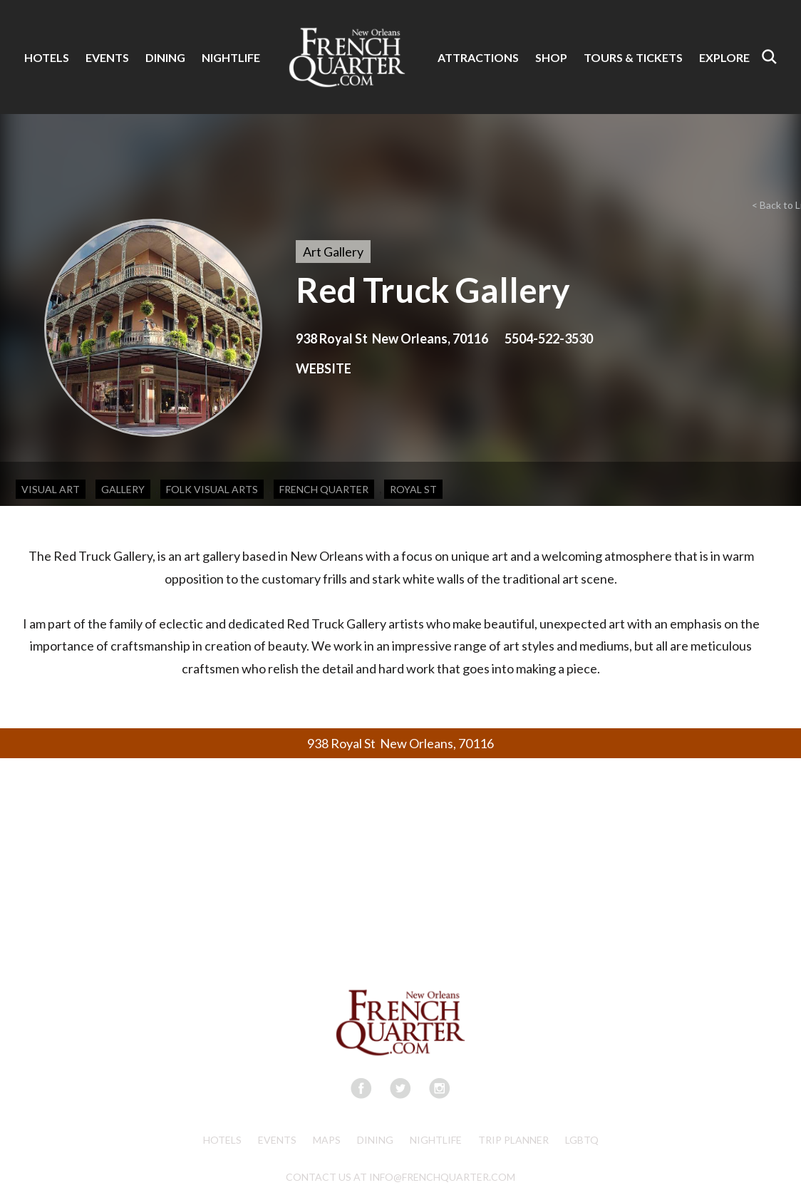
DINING (165, 57)
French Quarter (323, 489)
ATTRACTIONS (478, 57)
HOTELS (46, 57)
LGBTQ (582, 1140)
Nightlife (436, 1140)
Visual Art (50, 489)
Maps (327, 1140)
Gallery (123, 489)
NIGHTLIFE (231, 57)
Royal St (413, 489)
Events (277, 1140)
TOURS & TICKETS (633, 57)
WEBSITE (323, 368)
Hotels (222, 1140)
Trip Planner (513, 1140)
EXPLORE (724, 57)
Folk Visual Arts (212, 489)
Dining (375, 1140)
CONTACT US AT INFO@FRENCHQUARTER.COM (400, 1177)
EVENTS (107, 57)
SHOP (551, 57)
